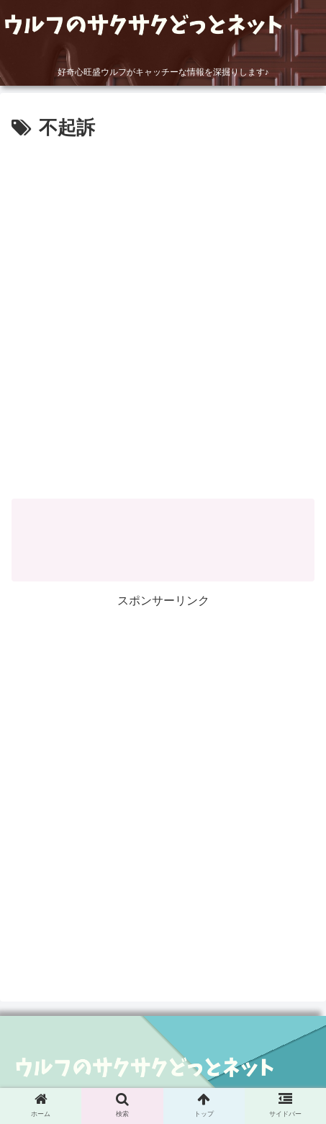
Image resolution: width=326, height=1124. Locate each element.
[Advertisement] (163, 314)
